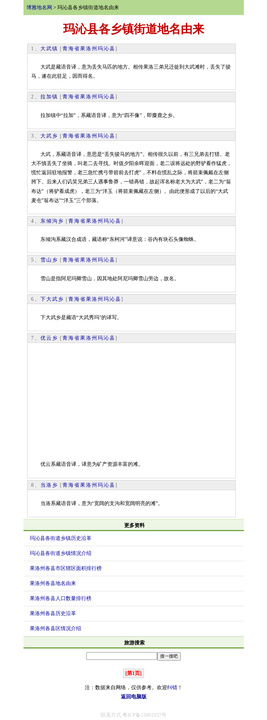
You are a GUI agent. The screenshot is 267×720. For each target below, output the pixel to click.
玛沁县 (106, 48)
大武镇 (49, 48)
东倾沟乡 (52, 221)
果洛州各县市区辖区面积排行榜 (66, 568)
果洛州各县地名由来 (53, 583)
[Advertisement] (131, 403)
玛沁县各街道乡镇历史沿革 (60, 538)
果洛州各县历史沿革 (53, 613)
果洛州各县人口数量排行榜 (60, 598)
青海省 (71, 48)
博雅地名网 (39, 7)
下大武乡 (52, 299)
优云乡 (49, 338)
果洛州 (89, 48)
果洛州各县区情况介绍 (55, 628)
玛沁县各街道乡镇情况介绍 (60, 553)
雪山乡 (49, 260)
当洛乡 (49, 485)
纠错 (172, 687)
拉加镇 (49, 96)
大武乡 (49, 136)
